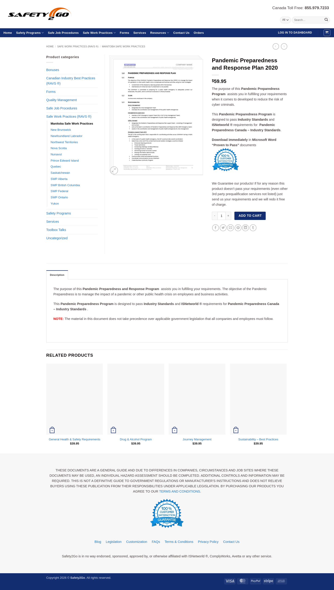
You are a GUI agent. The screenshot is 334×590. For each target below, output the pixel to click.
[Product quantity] (221, 216)
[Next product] (276, 46)
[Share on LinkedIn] (245, 227)
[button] (327, 32)
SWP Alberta (59, 179)
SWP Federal (59, 191)
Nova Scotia (59, 148)
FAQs (156, 542)
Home (7, 32)
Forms (124, 32)
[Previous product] (284, 46)
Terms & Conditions (179, 542)
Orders (199, 32)
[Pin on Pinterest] (238, 227)
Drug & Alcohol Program (136, 439)
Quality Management (61, 100)
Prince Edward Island (65, 160)
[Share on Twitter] (223, 227)
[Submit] (326, 20)
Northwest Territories (64, 142)
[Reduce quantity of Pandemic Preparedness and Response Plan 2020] (214, 216)
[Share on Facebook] (215, 227)
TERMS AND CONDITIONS (179, 491)
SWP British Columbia (65, 185)
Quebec (56, 166)
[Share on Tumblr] (253, 227)
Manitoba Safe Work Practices (123, 46)
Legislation (114, 542)
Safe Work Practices (99, 33)
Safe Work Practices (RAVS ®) (77, 46)
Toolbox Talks (56, 230)
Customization (136, 542)
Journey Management (197, 439)
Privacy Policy (208, 542)
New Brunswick (61, 129)
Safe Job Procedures (63, 32)
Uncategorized (57, 238)
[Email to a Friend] (230, 227)
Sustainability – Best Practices (258, 439)
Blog (98, 542)
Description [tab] (57, 275)
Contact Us (181, 32)
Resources (159, 33)
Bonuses (52, 70)
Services (139, 32)
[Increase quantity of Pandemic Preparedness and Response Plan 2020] (228, 216)
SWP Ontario (59, 197)
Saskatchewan (60, 172)
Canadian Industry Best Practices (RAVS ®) (70, 80)
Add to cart (250, 215)
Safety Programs (30, 33)
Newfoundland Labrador (66, 136)
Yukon (55, 203)
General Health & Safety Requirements (74, 439)
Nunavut (56, 154)
